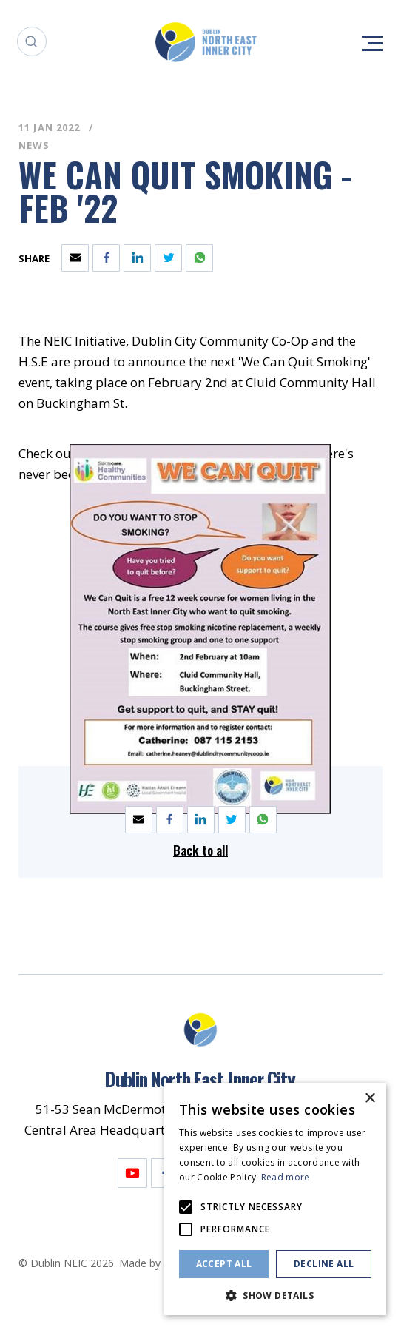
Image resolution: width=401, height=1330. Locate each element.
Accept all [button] (224, 1263)
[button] (275, 1294)
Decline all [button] (324, 1263)
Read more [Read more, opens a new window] (285, 1177)
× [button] (369, 1098)
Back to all (200, 850)
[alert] (275, 1199)
